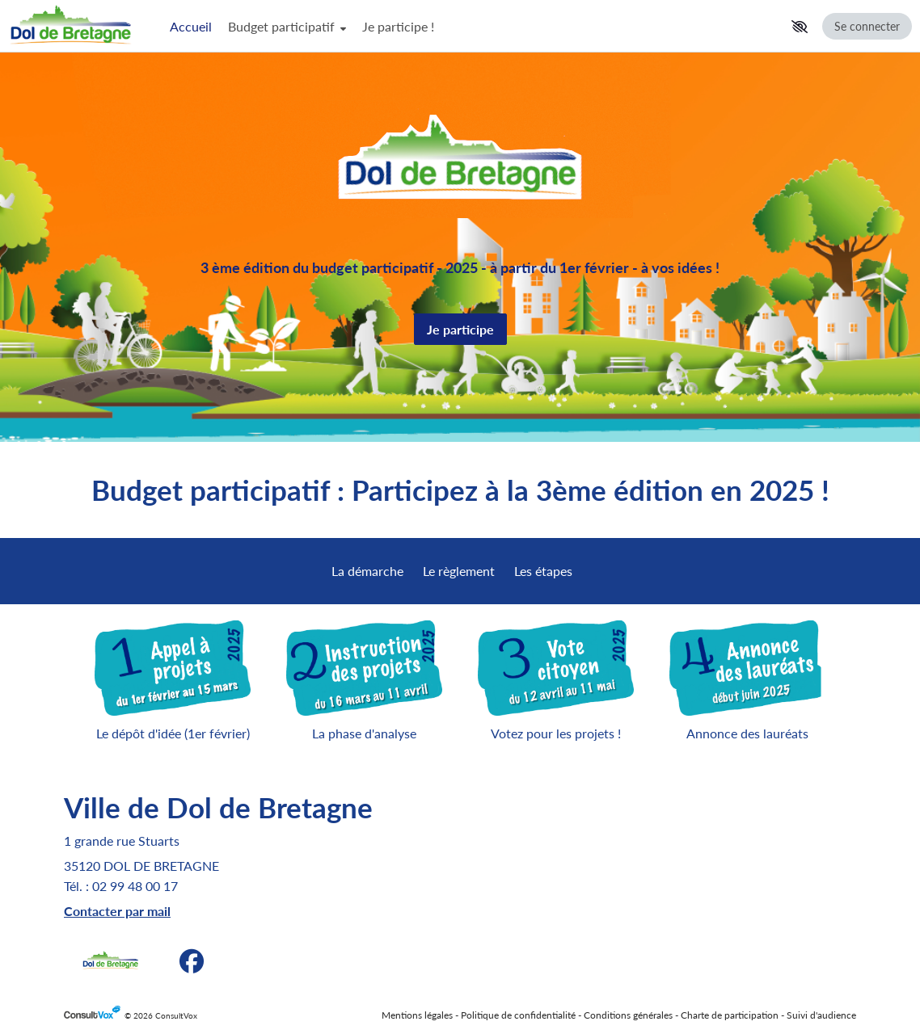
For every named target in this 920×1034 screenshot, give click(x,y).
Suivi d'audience (821, 1015)
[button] (799, 27)
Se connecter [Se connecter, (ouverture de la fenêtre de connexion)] (867, 26)
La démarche (367, 570)
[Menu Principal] (473, 26)
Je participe (460, 329)
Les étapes (543, 570)
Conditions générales (628, 1015)
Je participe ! (398, 26)
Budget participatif (287, 26)
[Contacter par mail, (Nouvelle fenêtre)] (117, 910)
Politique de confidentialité (518, 1015)
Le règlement (459, 570)
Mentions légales (417, 1015)
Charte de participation (730, 1015)
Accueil (191, 26)
